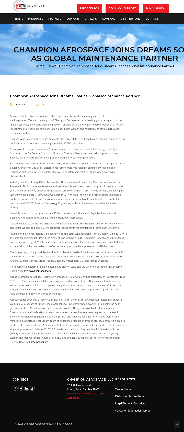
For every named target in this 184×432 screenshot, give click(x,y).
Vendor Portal (123, 389)
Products (35, 18)
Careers (91, 18)
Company (108, 18)
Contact (152, 18)
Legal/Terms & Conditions (130, 403)
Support (73, 18)
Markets (54, 18)
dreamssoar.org (39, 342)
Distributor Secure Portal (129, 396)
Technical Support (122, 8)
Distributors (130, 18)
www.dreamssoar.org (39, 270)
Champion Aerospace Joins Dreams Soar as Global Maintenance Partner (75, 96)
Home (19, 18)
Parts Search (89, 8)
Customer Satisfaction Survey (132, 410)
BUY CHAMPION (156, 8)
